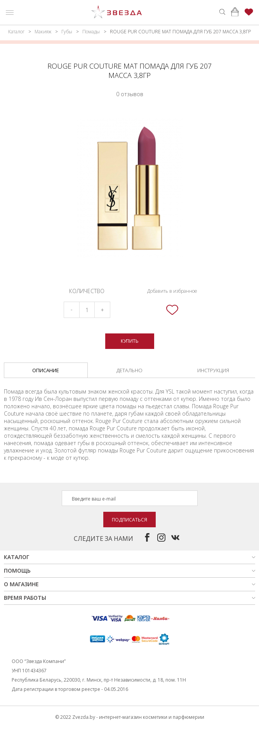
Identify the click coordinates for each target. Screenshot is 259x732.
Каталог (16, 31)
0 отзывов (129, 94)
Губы (66, 31)
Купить (130, 341)
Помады (91, 31)
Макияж (43, 31)
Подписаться (129, 519)
